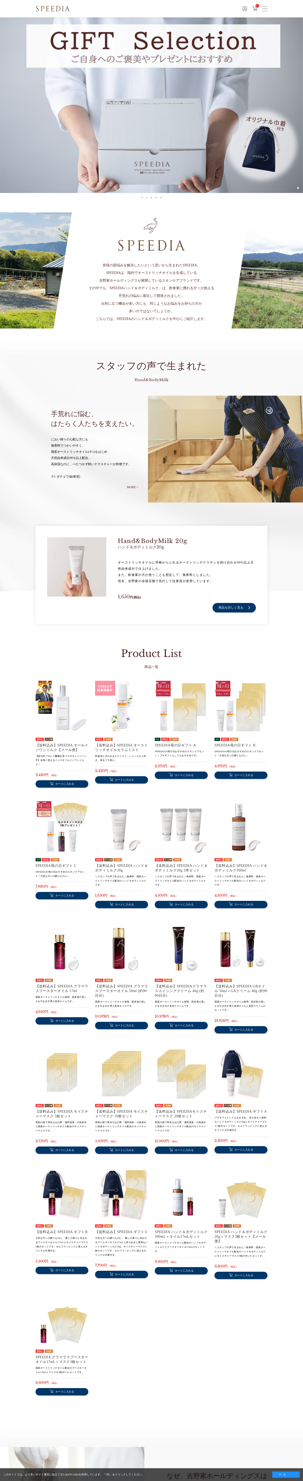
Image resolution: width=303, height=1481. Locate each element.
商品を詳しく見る (234, 607)
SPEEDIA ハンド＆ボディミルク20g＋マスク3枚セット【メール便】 (240, 1236)
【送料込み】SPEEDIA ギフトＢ (62, 1232)
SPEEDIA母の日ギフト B (234, 745)
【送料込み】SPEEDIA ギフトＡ (240, 1111)
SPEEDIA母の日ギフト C (56, 866)
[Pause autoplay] (298, 188)
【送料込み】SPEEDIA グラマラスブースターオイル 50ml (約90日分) (121, 990)
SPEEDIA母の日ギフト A (175, 745)
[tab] (142, 197)
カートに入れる (64, 783)
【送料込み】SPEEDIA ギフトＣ (121, 1232)
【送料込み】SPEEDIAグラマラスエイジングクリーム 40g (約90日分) (181, 990)
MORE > (132, 487)
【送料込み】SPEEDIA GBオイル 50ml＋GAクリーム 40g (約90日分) (240, 990)
